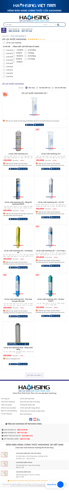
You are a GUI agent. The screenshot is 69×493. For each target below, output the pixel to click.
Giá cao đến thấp (58, 88)
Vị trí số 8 (8, 67)
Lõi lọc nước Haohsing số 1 (34, 93)
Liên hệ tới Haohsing (8, 402)
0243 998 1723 (27, 436)
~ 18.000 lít (19, 50)
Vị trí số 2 (8, 60)
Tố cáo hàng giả (6, 414)
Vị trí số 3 (8, 70)
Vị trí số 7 (8, 53)
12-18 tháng (31, 50)
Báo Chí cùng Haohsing (9, 411)
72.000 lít (18, 53)
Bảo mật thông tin (26, 414)
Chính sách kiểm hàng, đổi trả (30, 408)
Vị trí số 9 (8, 73)
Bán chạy (30, 88)
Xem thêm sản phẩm (34, 375)
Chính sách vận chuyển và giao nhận (32, 411)
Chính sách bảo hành (27, 398)
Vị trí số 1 (8, 50)
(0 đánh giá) (41, 39)
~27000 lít (18, 62)
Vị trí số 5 (8, 63)
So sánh (29, 125)
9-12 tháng (31, 59)
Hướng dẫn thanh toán (27, 405)
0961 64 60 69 (14, 31)
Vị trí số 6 (8, 76)
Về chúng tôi (5, 398)
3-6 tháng (30, 53)
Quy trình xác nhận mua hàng (30, 402)
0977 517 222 (27, 31)
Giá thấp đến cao (43, 88)
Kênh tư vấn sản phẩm (8, 408)
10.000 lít (18, 59)
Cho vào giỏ (38, 125)
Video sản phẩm (6, 405)
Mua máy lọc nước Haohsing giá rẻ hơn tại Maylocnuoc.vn (43, 486)
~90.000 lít (19, 56)
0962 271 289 (25, 439)
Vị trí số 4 (8, 57)
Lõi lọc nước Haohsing (13, 43)
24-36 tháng (31, 56)
